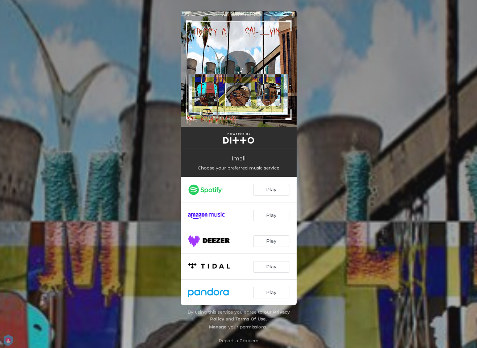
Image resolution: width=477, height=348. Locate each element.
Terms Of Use (250, 319)
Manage (218, 327)
